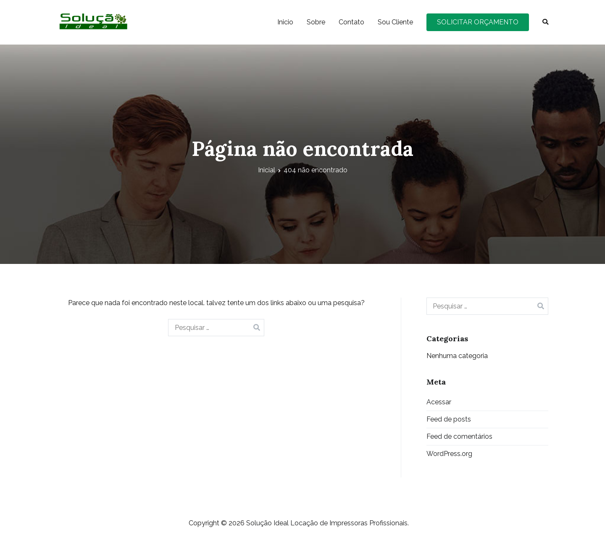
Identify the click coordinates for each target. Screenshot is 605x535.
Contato (351, 22)
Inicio (285, 22)
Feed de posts (448, 419)
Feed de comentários (459, 436)
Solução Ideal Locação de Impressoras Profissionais (327, 523)
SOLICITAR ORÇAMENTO (477, 22)
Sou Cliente (395, 22)
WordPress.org (449, 454)
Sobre (316, 22)
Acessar (438, 402)
